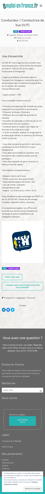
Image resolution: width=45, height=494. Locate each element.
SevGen (5, 460)
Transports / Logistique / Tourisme (19, 298)
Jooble (5, 465)
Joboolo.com (8, 463)
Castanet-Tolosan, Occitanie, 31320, (23, 35)
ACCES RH (23, 41)
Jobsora (5, 468)
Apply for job (12, 277)
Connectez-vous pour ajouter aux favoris (23, 286)
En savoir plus (22, 421)
